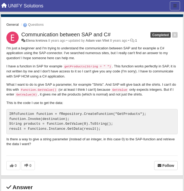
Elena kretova (36, 40)
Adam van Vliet (97, 40)
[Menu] (175, 5)
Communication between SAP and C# (66, 34)
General (12, 25)
